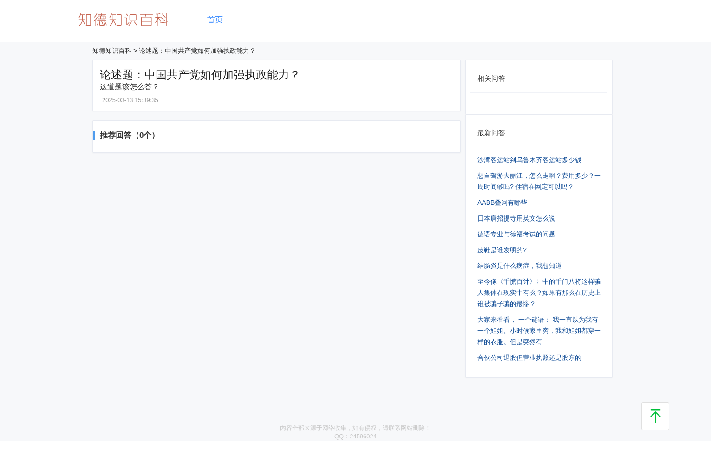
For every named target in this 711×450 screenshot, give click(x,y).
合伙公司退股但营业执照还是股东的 (529, 357)
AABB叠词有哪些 (502, 202)
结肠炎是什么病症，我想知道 (519, 265)
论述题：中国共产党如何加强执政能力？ (197, 50)
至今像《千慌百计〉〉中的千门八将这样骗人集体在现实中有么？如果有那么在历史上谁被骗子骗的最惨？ (539, 292)
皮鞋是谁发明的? (502, 250)
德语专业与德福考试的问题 (516, 234)
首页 (215, 19)
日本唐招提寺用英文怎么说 (516, 218)
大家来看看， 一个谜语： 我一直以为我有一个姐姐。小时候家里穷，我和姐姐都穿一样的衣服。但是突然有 (539, 331)
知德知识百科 (111, 50)
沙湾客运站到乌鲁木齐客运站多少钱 (529, 159)
